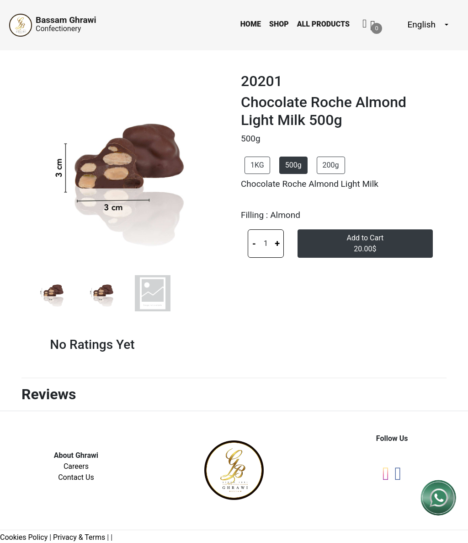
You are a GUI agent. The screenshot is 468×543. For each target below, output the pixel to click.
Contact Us (76, 477)
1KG (257, 165)
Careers (76, 466)
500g (293, 165)
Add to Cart (364, 243)
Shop (279, 24)
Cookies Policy (24, 537)
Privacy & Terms (79, 537)
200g (331, 165)
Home (250, 24)
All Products (323, 24)
